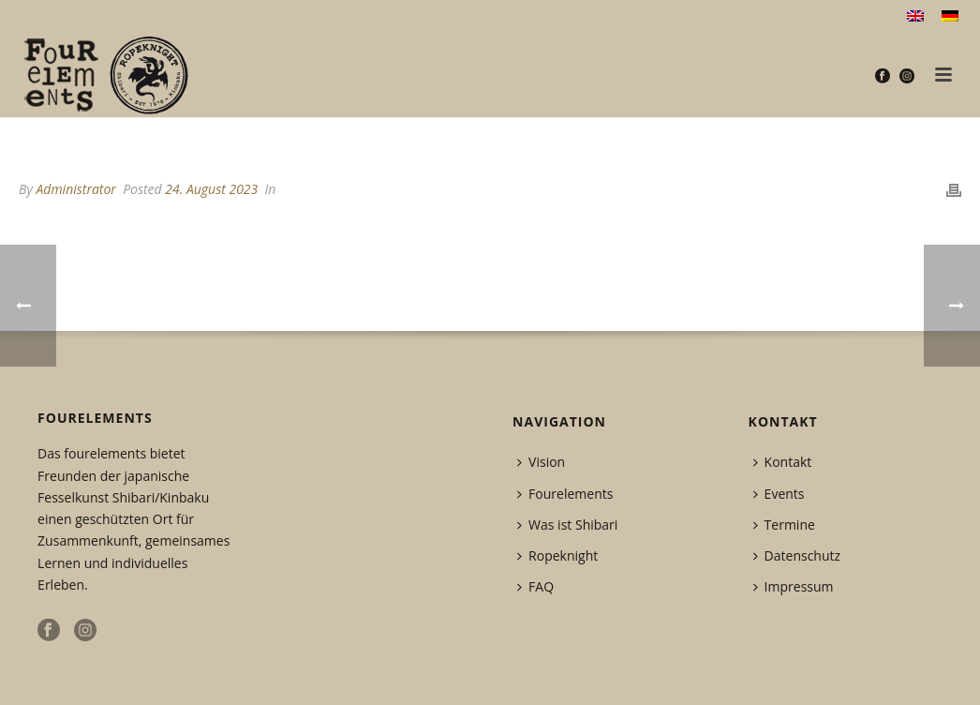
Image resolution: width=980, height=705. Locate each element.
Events (779, 493)
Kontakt (782, 462)
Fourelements (565, 493)
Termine (784, 524)
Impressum (793, 586)
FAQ (535, 586)
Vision (541, 462)
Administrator (75, 189)
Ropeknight (557, 555)
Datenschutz (796, 555)
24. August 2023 (211, 189)
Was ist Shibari (567, 524)
